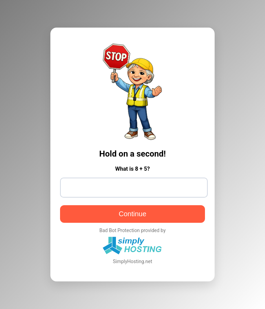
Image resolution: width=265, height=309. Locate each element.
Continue (132, 214)
